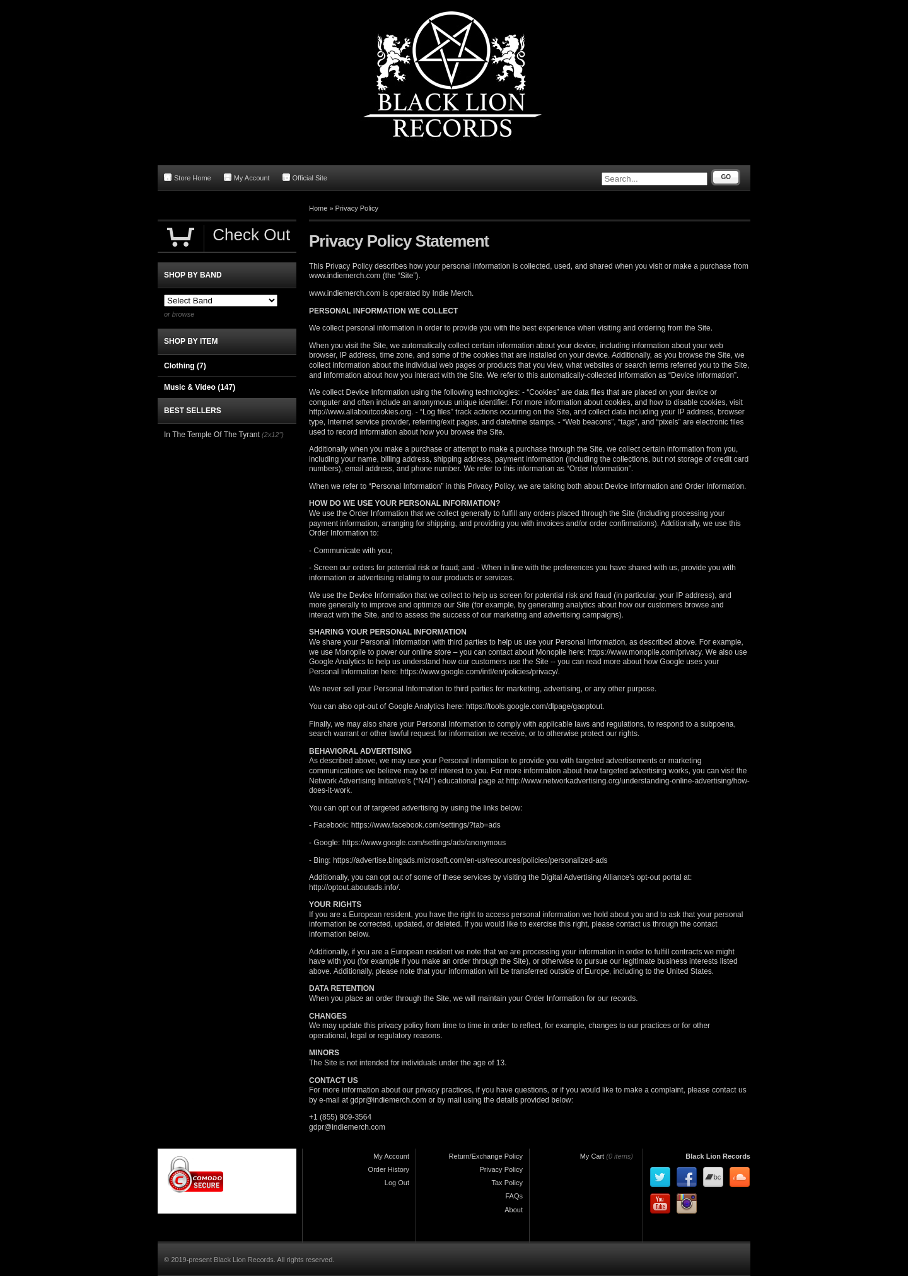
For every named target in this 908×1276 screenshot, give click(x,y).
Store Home (187, 177)
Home (318, 208)
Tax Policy (507, 1182)
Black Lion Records (717, 1156)
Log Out (397, 1182)
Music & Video (199, 387)
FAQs (514, 1196)
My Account (247, 177)
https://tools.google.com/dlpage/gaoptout (534, 706)
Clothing (185, 365)
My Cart (592, 1156)
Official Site (304, 177)
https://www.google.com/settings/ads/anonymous (424, 842)
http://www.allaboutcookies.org (360, 411)
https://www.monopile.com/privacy (644, 652)
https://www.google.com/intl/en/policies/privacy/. (480, 671)
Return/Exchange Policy (486, 1156)
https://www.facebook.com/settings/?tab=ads (426, 825)
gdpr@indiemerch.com (388, 1100)
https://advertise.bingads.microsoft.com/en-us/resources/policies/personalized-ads (470, 860)
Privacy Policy (356, 208)
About (513, 1210)
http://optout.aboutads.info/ (354, 887)
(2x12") (273, 434)
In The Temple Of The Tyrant (212, 434)
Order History (388, 1169)
